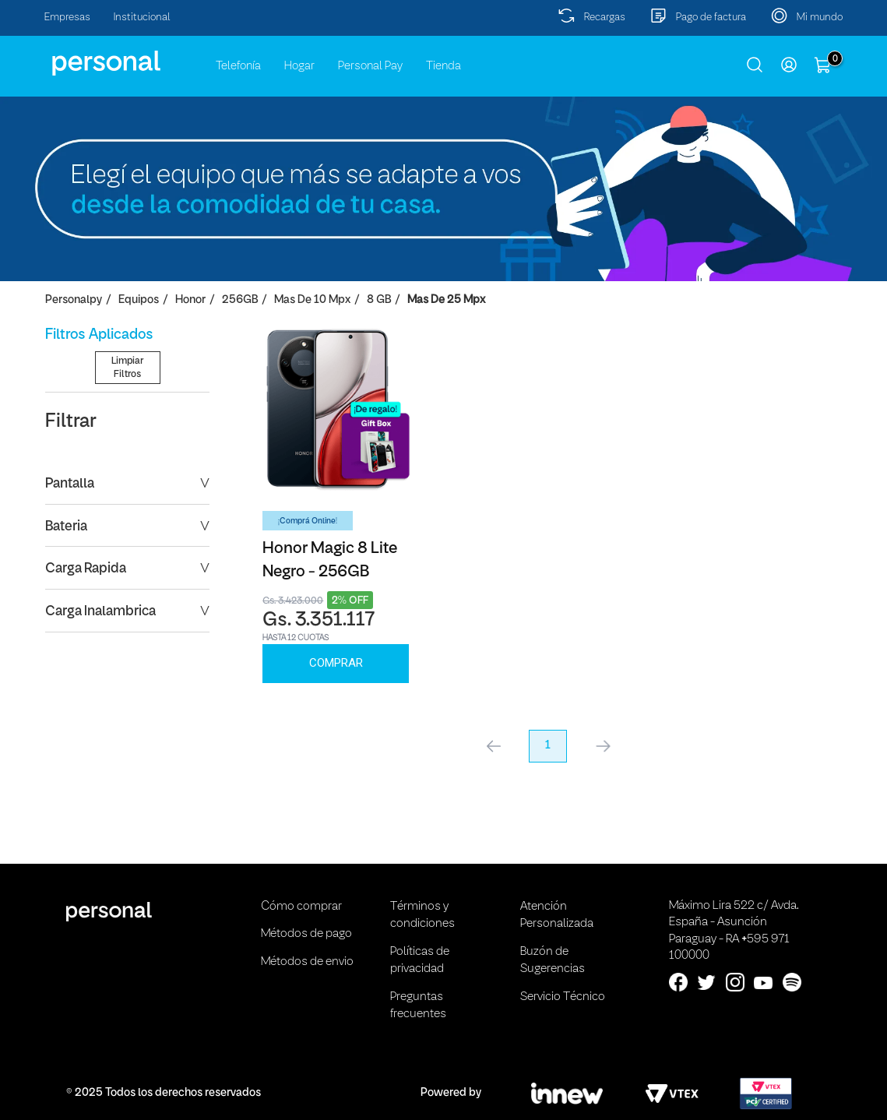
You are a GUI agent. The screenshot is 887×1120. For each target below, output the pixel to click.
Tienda (443, 66)
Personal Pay (370, 66)
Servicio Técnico (562, 996)
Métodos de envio (307, 961)
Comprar (336, 663)
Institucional (142, 17)
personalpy (73, 300)
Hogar (299, 66)
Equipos (138, 300)
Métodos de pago (306, 933)
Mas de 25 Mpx (446, 300)
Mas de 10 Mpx (312, 300)
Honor (190, 300)
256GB (240, 300)
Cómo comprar (301, 906)
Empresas (67, 17)
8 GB (379, 300)
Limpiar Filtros (127, 492)
